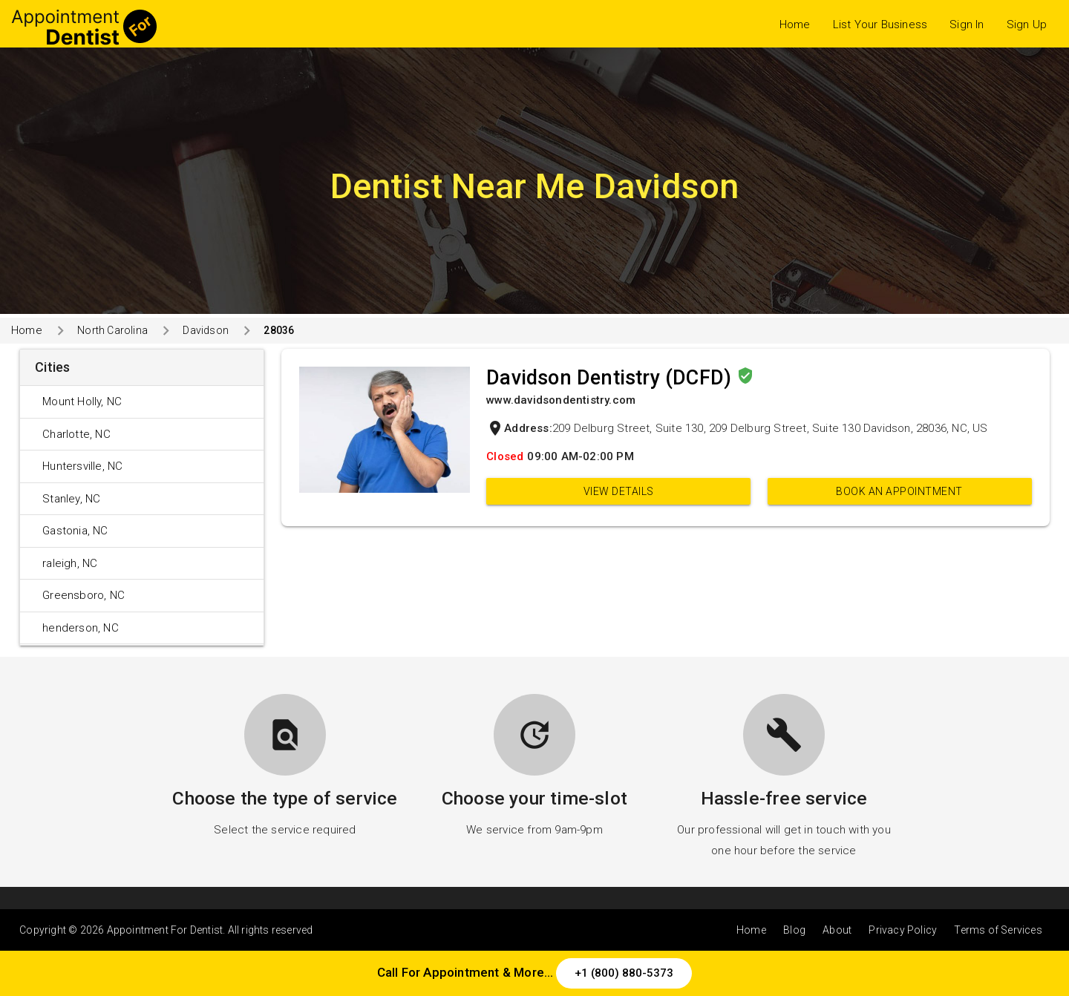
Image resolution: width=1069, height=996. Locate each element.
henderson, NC (80, 628)
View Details (618, 491)
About (837, 930)
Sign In (966, 24)
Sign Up (1027, 24)
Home (795, 24)
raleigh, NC (69, 563)
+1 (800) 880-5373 (624, 973)
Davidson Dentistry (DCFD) (611, 378)
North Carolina (112, 330)
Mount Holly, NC (82, 401)
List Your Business (880, 24)
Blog (794, 930)
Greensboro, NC (83, 595)
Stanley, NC (71, 498)
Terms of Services (998, 930)
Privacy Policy (903, 930)
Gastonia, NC (75, 530)
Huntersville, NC (82, 466)
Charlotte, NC (76, 434)
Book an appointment (899, 491)
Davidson (206, 330)
